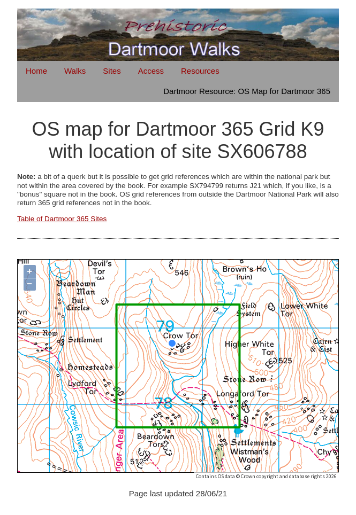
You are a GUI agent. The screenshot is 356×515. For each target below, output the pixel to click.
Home (36, 70)
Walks (75, 70)
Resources (200, 70)
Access (151, 70)
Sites (111, 70)
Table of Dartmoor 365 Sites (62, 219)
